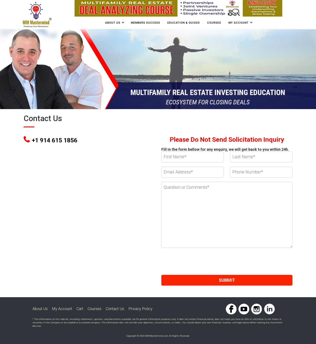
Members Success (145, 22)
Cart (79, 308)
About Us (112, 22)
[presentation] (194, 262)
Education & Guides (183, 22)
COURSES (214, 22)
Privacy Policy (140, 308)
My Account (238, 22)
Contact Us (115, 308)
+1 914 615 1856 (54, 140)
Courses (94, 308)
